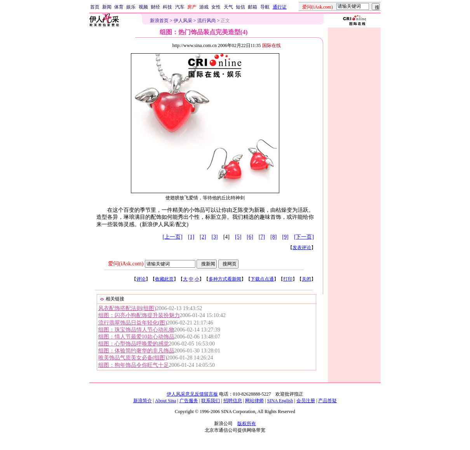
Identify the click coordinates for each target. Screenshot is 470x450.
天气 (228, 7)
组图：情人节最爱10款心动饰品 (136, 337)
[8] (273, 237)
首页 (94, 7)
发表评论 (301, 247)
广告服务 (188, 400)
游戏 (204, 7)
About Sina (165, 400)
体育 (119, 7)
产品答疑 (327, 400)
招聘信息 (232, 400)
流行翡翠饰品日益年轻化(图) (132, 323)
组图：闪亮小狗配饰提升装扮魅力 (139, 315)
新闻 (106, 7)
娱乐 (131, 7)
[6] (250, 237)
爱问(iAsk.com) (125, 264)
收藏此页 (164, 279)
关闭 (306, 279)
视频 (143, 7)
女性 (216, 7)
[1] (191, 237)
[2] (203, 237)
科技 (167, 7)
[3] (214, 237)
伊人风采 (183, 20)
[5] (238, 237)
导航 (265, 7)
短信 (240, 7)
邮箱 (252, 7)
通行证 (280, 7)
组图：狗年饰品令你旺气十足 (133, 365)
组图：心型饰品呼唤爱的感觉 (133, 344)
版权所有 (246, 423)
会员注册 (305, 400)
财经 (155, 7)
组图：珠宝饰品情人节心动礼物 (136, 330)
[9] (285, 237)
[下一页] (304, 237)
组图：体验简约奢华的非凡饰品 (136, 351)
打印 (287, 279)
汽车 (180, 7)
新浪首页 (159, 20)
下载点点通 (262, 279)
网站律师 (254, 400)
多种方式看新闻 (225, 279)
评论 (141, 279)
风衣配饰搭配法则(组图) (127, 308)
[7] (262, 237)
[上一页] (172, 237)
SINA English (280, 400)
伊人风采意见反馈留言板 (192, 394)
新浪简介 (142, 400)
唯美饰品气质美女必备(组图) (132, 358)
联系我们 (210, 400)
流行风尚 (206, 20)
